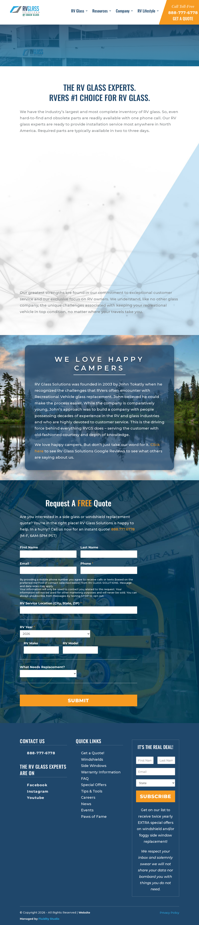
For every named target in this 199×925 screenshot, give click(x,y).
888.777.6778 (123, 529)
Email (25, 563)
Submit (78, 700)
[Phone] (108, 570)
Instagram (38, 791)
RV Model (70, 643)
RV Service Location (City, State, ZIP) (51, 603)
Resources (100, 11)
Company (122, 11)
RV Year (27, 627)
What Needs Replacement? (42, 667)
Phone (86, 563)
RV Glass (77, 11)
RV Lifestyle (146, 11)
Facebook (37, 785)
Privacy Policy (169, 912)
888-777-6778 (41, 753)
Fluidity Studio (48, 919)
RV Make (31, 643)
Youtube (35, 798)
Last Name (89, 547)
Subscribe (155, 796)
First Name (29, 547)
